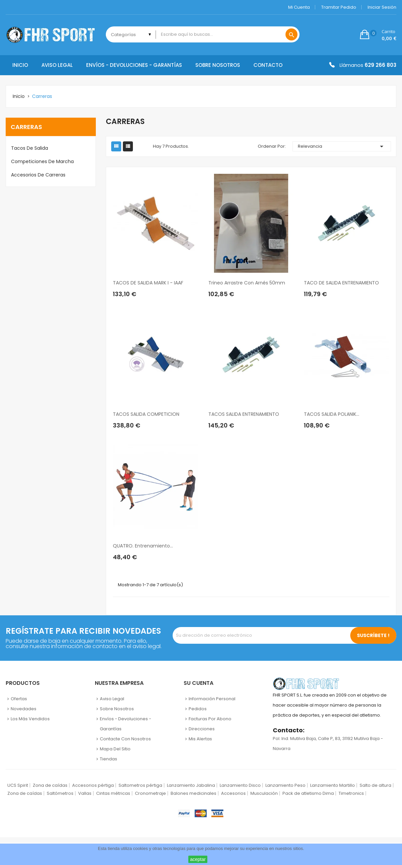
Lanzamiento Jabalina (191, 785)
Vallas (84, 793)
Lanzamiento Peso (285, 785)
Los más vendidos (30, 719)
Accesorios (233, 793)
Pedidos (198, 709)
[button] (378, 34)
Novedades (23, 709)
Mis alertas (200, 739)
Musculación (264, 793)
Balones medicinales (193, 793)
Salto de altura (375, 785)
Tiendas (108, 759)
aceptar (198, 859)
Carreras (26, 127)
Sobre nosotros (117, 709)
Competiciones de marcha (42, 161)
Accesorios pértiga (93, 785)
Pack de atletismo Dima (308, 793)
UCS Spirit (17, 785)
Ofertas (19, 699)
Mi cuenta (299, 7)
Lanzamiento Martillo (332, 785)
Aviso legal (112, 699)
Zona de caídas (50, 785)
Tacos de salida (29, 148)
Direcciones (202, 729)
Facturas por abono (210, 719)
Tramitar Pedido (338, 7)
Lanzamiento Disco (240, 785)
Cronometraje (150, 793)
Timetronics (351, 793)
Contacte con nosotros (125, 739)
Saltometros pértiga (140, 785)
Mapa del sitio (115, 749)
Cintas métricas (113, 793)
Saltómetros (60, 793)
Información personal (212, 699)
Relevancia (342, 146)
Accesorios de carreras (38, 174)
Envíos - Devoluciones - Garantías (125, 724)
